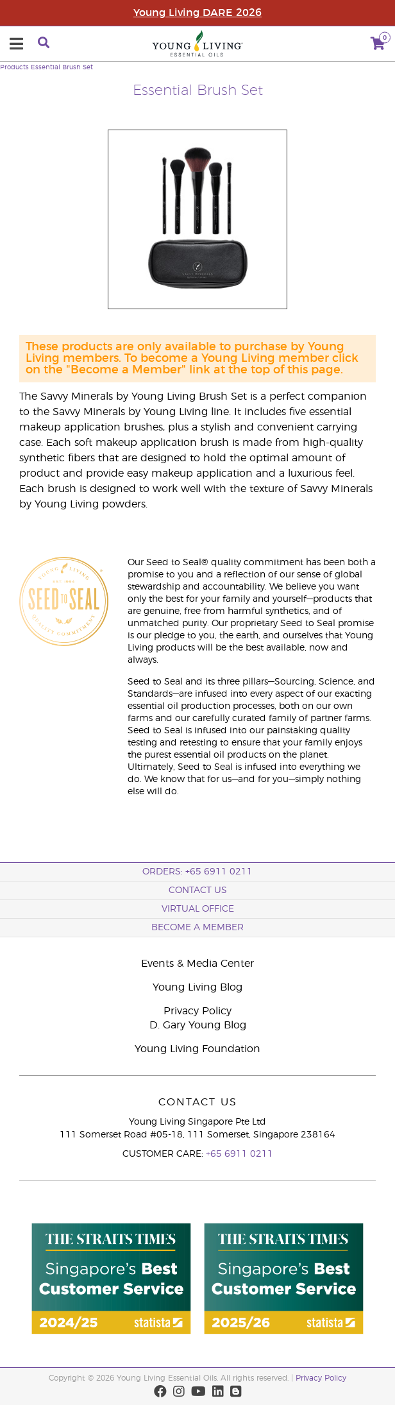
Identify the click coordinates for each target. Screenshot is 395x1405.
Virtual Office (198, 909)
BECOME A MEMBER (197, 927)
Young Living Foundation (197, 1049)
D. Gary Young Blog (197, 1025)
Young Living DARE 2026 (197, 13)
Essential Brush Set (62, 67)
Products (14, 67)
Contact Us (198, 890)
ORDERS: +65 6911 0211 (197, 871)
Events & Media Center (197, 963)
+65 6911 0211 (239, 1154)
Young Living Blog (197, 987)
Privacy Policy (197, 1011)
